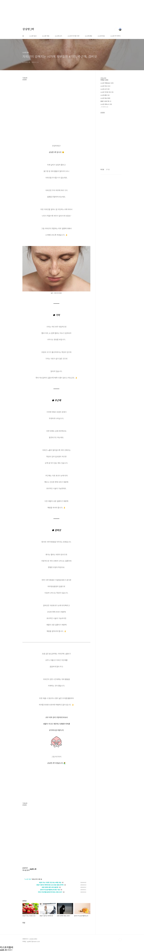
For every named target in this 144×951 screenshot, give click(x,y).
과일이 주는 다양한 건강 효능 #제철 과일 (50, 882)
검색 (116, 29)
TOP (120, 939)
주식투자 (104, 107)
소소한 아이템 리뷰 (73, 36)
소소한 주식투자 (115, 36)
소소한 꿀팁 (88, 36)
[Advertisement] (72, 13)
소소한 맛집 (45, 36)
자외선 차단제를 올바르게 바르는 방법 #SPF (50, 892)
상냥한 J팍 (28, 29)
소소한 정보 (101, 36)
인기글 (108, 169)
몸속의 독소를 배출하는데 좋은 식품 (50, 890)
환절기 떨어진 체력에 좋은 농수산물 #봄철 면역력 (50, 885)
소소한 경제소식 (106, 104)
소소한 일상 (33, 36)
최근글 (102, 169)
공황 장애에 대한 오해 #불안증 (50, 887)
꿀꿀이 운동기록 (105, 101)
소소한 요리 (58, 36)
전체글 (104, 80)
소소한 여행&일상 (107, 83)
